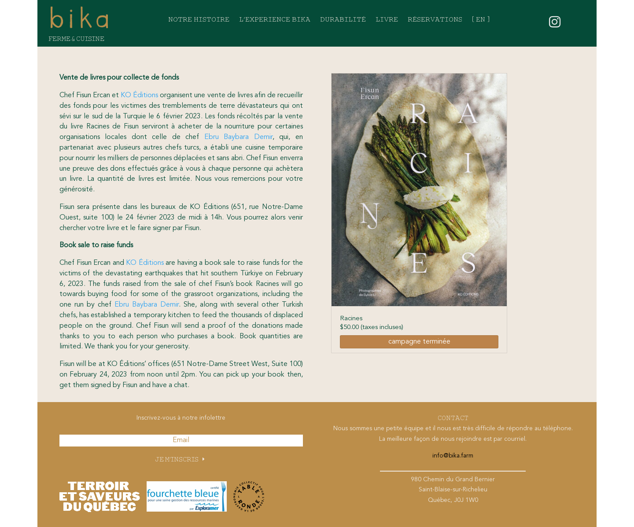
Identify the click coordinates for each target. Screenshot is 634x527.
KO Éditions (139, 95)
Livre (387, 20)
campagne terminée (419, 341)
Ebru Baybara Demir (238, 137)
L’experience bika (274, 20)
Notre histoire (198, 20)
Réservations (435, 20)
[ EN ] (481, 20)
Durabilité (343, 20)
